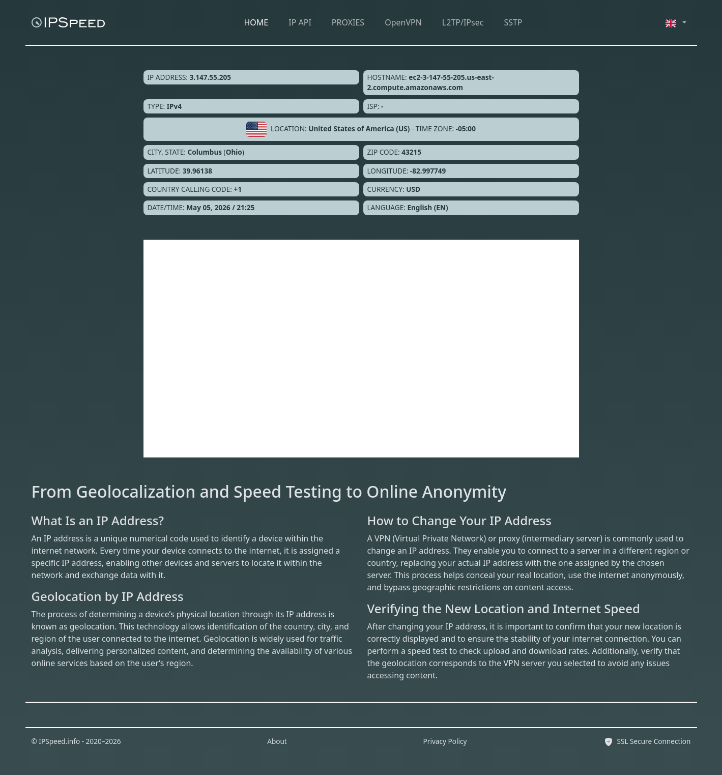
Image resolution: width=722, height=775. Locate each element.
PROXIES (348, 22)
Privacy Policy (445, 741)
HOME (256, 22)
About (277, 741)
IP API (299, 22)
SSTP (513, 22)
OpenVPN (403, 22)
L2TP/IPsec (463, 22)
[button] (676, 22)
